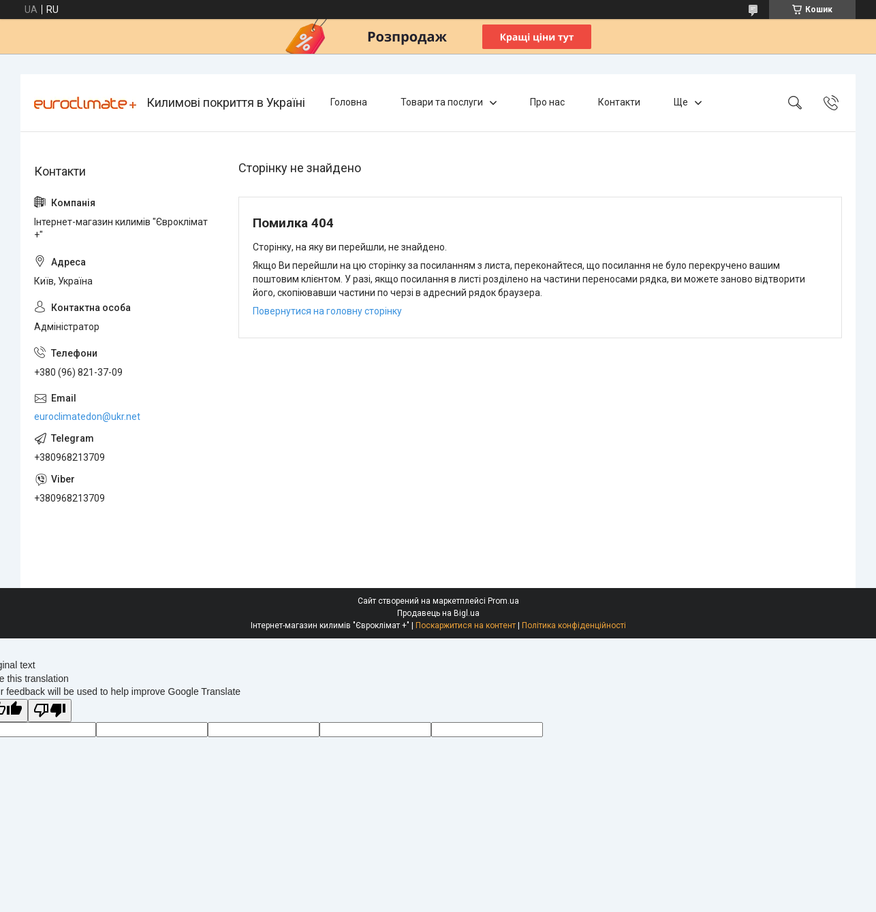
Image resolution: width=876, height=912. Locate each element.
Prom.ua (503, 601)
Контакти (619, 102)
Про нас (547, 102)
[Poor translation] (50, 711)
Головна (348, 102)
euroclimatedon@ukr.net (87, 416)
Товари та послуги (442, 102)
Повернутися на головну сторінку (327, 311)
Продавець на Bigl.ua (438, 613)
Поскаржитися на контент (466, 625)
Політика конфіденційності (574, 625)
